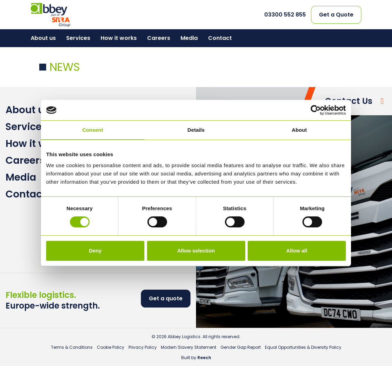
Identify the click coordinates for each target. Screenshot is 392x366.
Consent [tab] (92, 130)
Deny (95, 251)
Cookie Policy (110, 347)
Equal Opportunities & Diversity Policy (303, 347)
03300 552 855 (285, 15)
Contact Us (348, 101)
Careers (158, 38)
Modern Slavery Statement (188, 347)
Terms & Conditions (72, 347)
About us (43, 38)
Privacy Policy (142, 347)
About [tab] (299, 130)
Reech (204, 357)
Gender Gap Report (240, 347)
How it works (119, 38)
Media (189, 38)
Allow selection (196, 251)
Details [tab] (196, 130)
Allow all (296, 251)
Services (78, 38)
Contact (220, 38)
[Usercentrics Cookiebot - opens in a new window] (316, 110)
